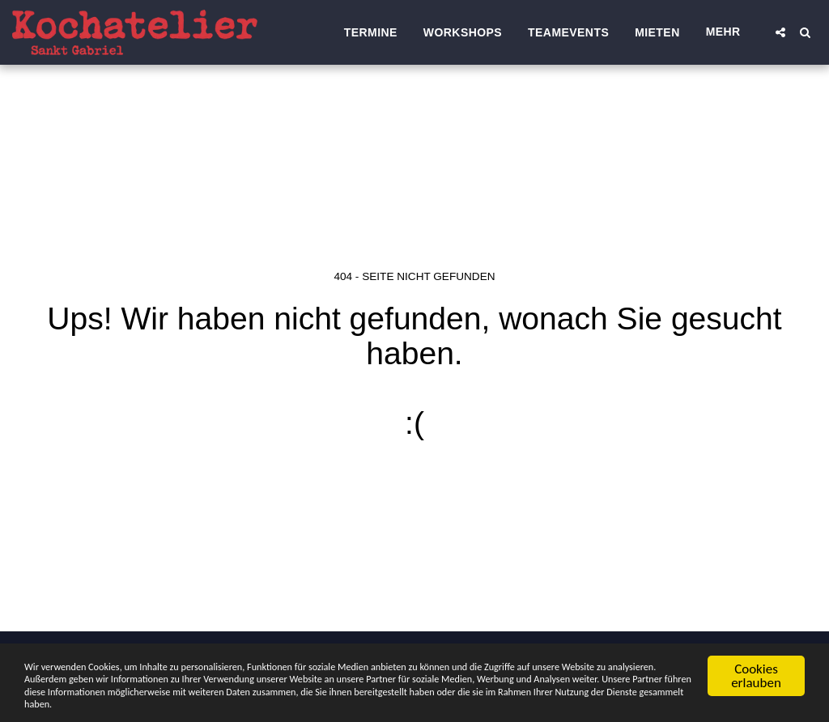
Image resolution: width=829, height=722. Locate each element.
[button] (780, 32)
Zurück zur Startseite (414, 488)
